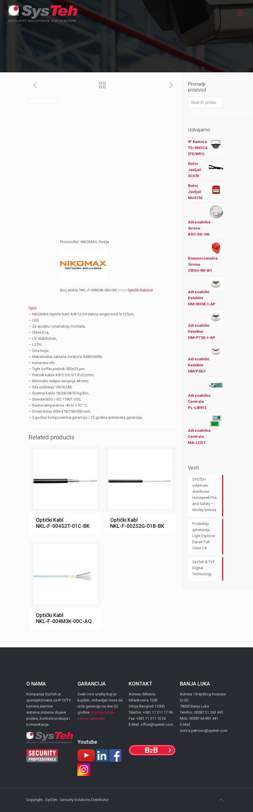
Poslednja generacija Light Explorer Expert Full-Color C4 (203, 535)
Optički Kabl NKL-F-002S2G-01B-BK (137, 523)
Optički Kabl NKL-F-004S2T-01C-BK (63, 523)
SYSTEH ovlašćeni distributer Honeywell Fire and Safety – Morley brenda (204, 494)
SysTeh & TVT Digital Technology (203, 568)
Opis (32, 308)
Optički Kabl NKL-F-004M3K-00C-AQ (64, 618)
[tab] (103, 308)
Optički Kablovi (140, 290)
